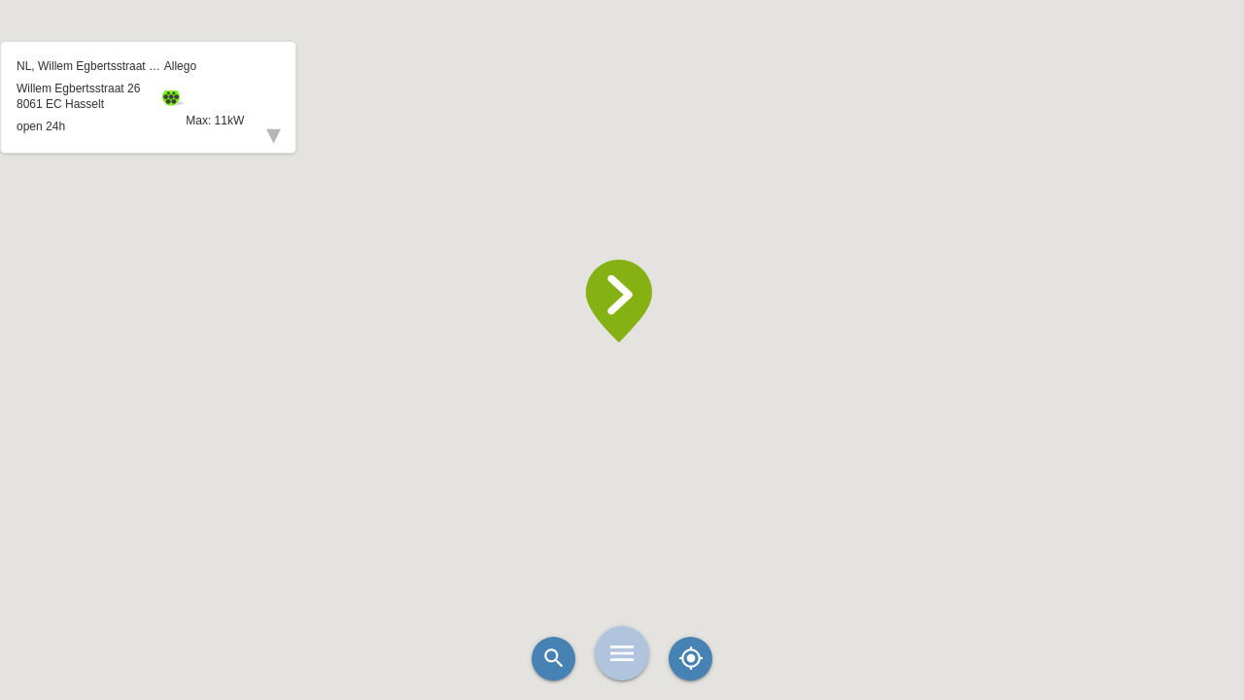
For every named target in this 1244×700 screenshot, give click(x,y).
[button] (622, 301)
